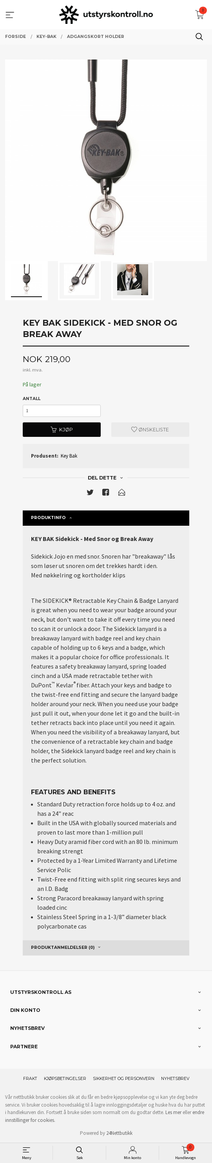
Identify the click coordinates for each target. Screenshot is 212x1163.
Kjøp (62, 430)
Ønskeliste (150, 430)
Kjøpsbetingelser (65, 1078)
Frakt (30, 1078)
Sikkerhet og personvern (123, 1078)
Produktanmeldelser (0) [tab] (62, 947)
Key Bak (69, 456)
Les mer (173, 1112)
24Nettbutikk (119, 1133)
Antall (31, 398)
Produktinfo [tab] (48, 517)
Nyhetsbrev (175, 1078)
